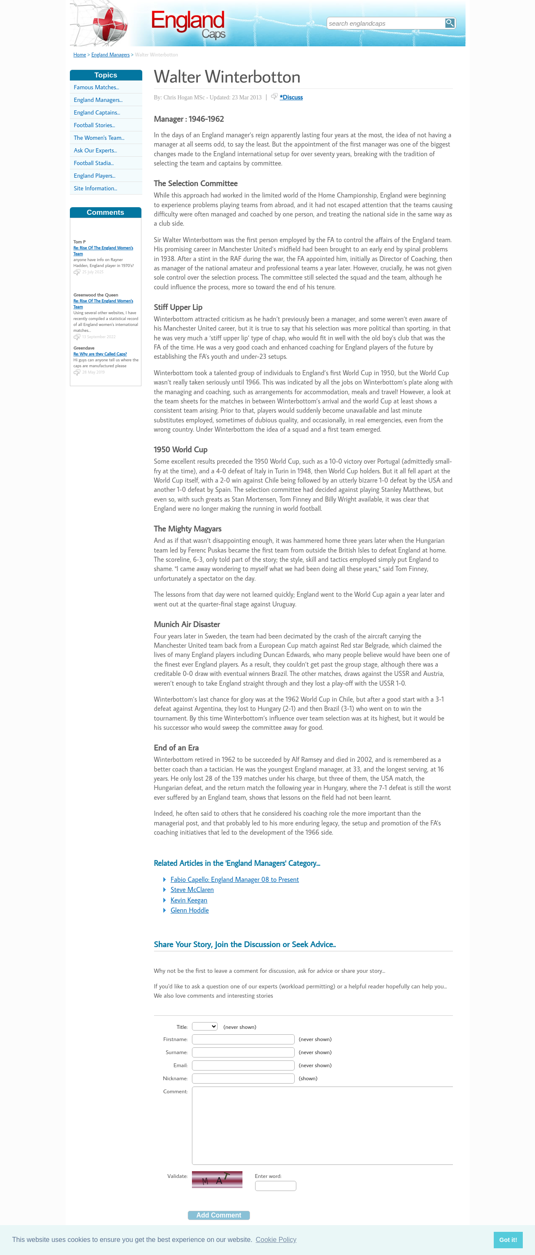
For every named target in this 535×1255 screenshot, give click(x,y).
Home (80, 54)
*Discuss (291, 97)
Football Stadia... (94, 163)
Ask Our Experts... (95, 150)
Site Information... (95, 188)
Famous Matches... (96, 87)
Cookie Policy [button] (276, 1239)
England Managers (110, 54)
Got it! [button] (508, 1239)
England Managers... (98, 100)
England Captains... (97, 112)
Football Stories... (94, 125)
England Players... (95, 175)
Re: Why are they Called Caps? (100, 342)
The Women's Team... (99, 138)
